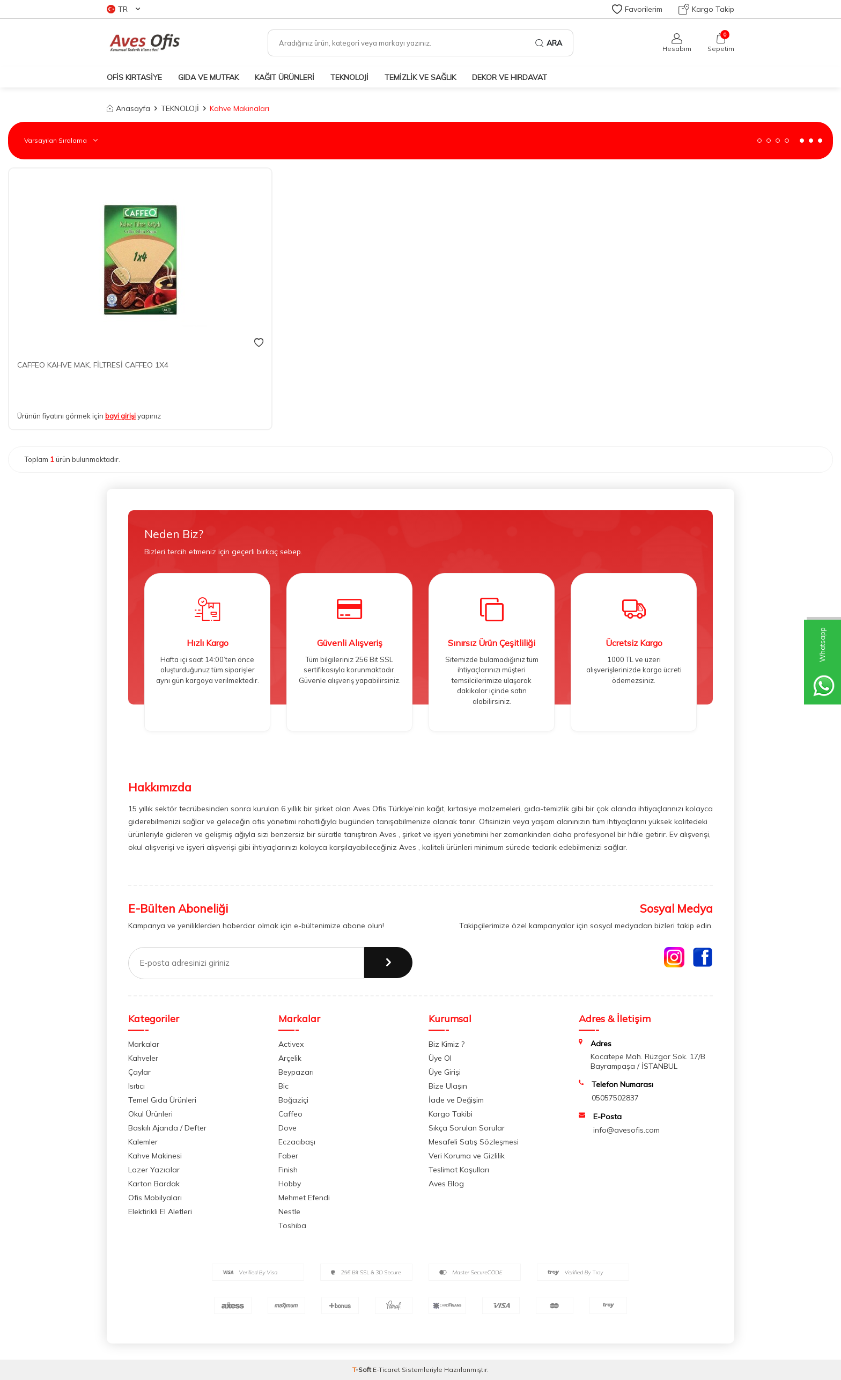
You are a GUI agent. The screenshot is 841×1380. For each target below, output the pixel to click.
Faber (288, 1156)
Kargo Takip (706, 9)
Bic (283, 1086)
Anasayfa (128, 108)
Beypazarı (296, 1072)
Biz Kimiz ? (446, 1044)
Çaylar (139, 1072)
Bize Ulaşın (448, 1086)
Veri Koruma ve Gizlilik (467, 1156)
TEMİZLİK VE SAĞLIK (420, 77)
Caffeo (290, 1114)
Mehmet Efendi (304, 1197)
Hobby (289, 1183)
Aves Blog (446, 1183)
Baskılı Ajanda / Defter (167, 1128)
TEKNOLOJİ (349, 77)
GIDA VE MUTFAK (208, 77)
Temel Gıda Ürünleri (162, 1100)
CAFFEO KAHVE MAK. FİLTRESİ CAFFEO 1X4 (92, 365)
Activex (291, 1044)
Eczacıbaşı (296, 1142)
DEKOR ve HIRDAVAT (509, 77)
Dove (287, 1128)
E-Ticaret (386, 1370)
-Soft (362, 1370)
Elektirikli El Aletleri (160, 1211)
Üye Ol (440, 1058)
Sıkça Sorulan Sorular (467, 1128)
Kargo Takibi (451, 1114)
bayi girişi (120, 416)
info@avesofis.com (626, 1130)
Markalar (143, 1044)
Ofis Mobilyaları (155, 1197)
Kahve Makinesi (155, 1156)
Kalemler (143, 1142)
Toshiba (292, 1225)
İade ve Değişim (456, 1100)
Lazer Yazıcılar (154, 1170)
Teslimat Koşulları (459, 1170)
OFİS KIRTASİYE (134, 77)
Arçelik (289, 1058)
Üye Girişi (445, 1072)
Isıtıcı (136, 1086)
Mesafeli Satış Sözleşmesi (474, 1142)
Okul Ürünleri (150, 1114)
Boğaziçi (293, 1100)
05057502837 (615, 1098)
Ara (548, 43)
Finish (288, 1170)
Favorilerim (637, 9)
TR (123, 9)
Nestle (289, 1211)
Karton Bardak (154, 1183)
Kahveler (143, 1058)
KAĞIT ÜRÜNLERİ (284, 77)
